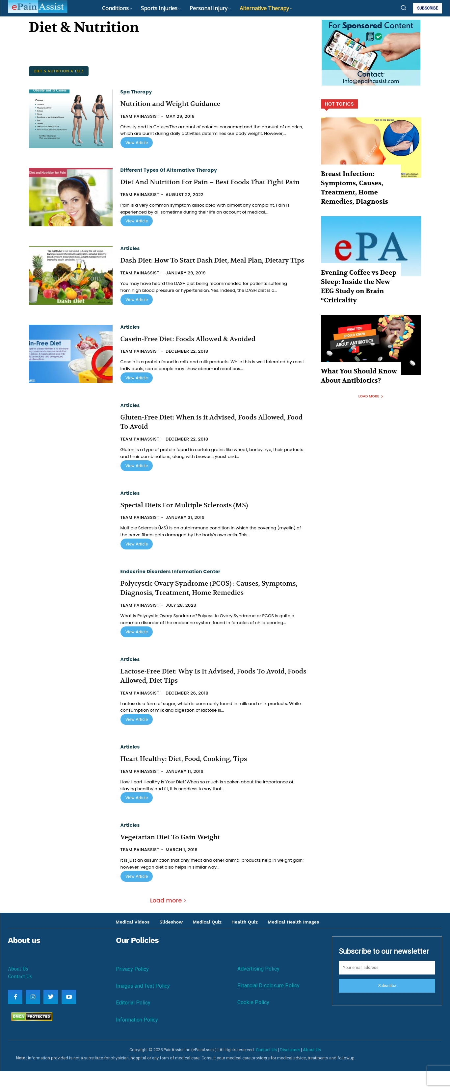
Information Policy (137, 1038)
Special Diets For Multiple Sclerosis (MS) (190, 523)
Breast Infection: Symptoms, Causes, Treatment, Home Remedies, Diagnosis (358, 180)
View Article (136, 142)
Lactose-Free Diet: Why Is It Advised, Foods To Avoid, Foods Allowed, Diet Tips (211, 694)
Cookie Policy (253, 1021)
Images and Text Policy (143, 1004)
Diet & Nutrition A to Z (59, 71)
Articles (130, 258)
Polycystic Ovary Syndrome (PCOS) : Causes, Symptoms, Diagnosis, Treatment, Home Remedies (209, 606)
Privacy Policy (132, 988)
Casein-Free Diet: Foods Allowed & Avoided (194, 357)
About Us (18, 987)
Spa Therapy (136, 91)
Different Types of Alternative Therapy (168, 170)
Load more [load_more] (168, 919)
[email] (387, 987)
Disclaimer (290, 1068)
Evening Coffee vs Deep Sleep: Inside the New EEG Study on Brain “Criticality (355, 264)
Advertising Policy (258, 987)
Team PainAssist (140, 116)
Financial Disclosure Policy (268, 1004)
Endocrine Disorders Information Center (170, 590)
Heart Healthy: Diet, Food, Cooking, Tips (190, 777)
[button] (404, 8)
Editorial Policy (133, 1022)
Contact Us (20, 995)
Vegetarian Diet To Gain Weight (175, 856)
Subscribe (387, 1004)
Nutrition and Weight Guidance (175, 103)
